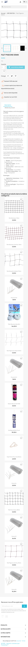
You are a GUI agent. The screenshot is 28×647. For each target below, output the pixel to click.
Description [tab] (7, 105)
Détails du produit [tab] (10, 108)
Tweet (11, 75)
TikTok (6, 616)
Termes (23, 641)
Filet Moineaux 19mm (14, 218)
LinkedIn (2, 616)
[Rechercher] (14, 6)
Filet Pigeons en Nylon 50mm (14, 350)
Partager (7, 75)
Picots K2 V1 (14, 377)
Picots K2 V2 (14, 297)
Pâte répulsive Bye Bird (14, 324)
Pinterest (15, 75)
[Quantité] (3, 67)
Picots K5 (14, 589)
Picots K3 (14, 536)
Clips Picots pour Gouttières (14, 457)
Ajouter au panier (15, 67)
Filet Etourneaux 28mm (14, 510)
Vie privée (18, 641)
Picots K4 (14, 483)
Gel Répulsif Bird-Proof (14, 430)
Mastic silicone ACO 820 (14, 403)
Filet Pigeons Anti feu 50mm (14, 563)
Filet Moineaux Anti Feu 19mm (14, 244)
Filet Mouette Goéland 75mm (14, 271)
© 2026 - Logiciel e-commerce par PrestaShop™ (10, 644)
